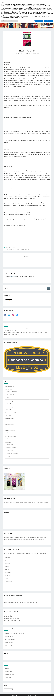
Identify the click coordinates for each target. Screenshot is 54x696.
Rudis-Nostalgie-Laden (9, 615)
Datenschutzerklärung (9, 689)
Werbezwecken (27, 9)
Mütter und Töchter (9, 642)
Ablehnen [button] (39, 20)
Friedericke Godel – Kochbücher (11, 618)
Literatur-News (8, 389)
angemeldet (13, 276)
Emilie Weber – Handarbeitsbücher (12, 620)
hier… (36, 602)
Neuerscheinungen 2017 (10, 401)
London (21, 249)
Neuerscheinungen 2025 (10, 430)
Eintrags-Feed (8, 671)
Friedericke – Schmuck (9, 616)
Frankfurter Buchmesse (11, 391)
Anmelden (7, 668)
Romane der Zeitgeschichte (12, 453)
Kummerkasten (12, 249)
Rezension (26, 249)
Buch (7, 249)
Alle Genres (9, 421)
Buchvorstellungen (9, 386)
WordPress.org (8, 677)
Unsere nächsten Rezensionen (12, 460)
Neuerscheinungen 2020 (10, 412)
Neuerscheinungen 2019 (10, 407)
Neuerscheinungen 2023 (10, 418)
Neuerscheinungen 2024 (10, 424)
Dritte (30, 7)
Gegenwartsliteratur (10, 247)
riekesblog (27, 53)
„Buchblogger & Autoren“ (10, 330)
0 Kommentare (35, 53)
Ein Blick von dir (9, 636)
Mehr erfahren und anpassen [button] (9, 20)
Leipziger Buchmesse (11, 394)
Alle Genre (8, 403)
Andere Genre (9, 444)
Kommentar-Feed (9, 674)
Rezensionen (8, 442)
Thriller (8, 456)
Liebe (18, 249)
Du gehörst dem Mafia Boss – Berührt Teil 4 (15, 633)
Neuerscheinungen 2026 (10, 436)
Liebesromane (9, 450)
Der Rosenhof (8, 645)
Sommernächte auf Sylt (10, 639)
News (7, 397)
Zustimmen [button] (48, 20)
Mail (11, 504)
